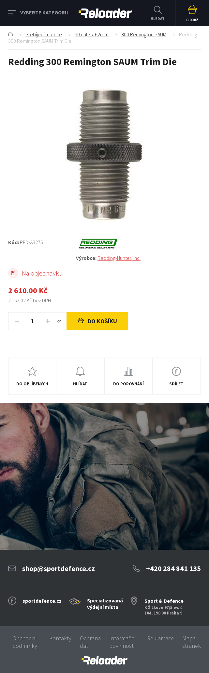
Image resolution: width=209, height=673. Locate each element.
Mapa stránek (191, 641)
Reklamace (160, 638)
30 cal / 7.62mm (92, 34)
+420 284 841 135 (173, 568)
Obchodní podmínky (24, 641)
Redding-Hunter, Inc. (119, 258)
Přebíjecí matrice (43, 34)
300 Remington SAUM (143, 34)
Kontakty (60, 638)
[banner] (104, 660)
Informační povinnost (122, 641)
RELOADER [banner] (105, 13)
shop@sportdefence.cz (58, 568)
